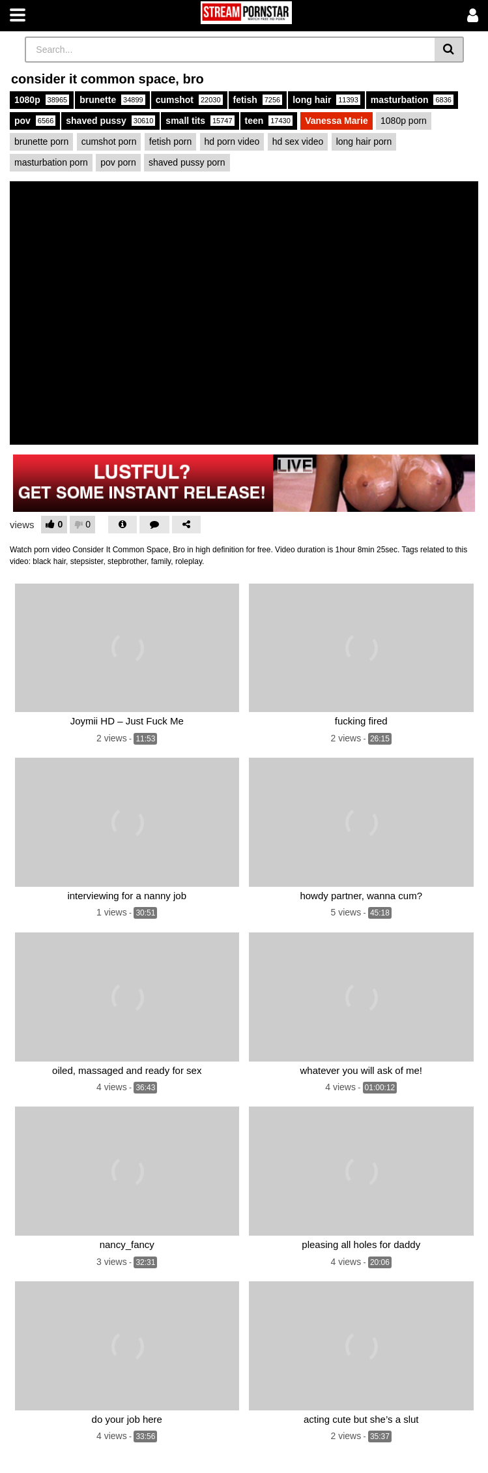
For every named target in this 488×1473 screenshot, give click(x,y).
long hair (326, 100)
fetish (258, 100)
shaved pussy (110, 120)
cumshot (189, 100)
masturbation (412, 100)
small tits (199, 120)
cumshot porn (109, 141)
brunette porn (41, 141)
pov (34, 120)
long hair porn (364, 141)
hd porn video (232, 141)
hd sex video (298, 141)
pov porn (118, 162)
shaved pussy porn (187, 162)
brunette (112, 100)
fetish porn (170, 141)
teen (269, 120)
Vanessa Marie (336, 120)
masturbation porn (51, 162)
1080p (41, 100)
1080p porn (403, 120)
